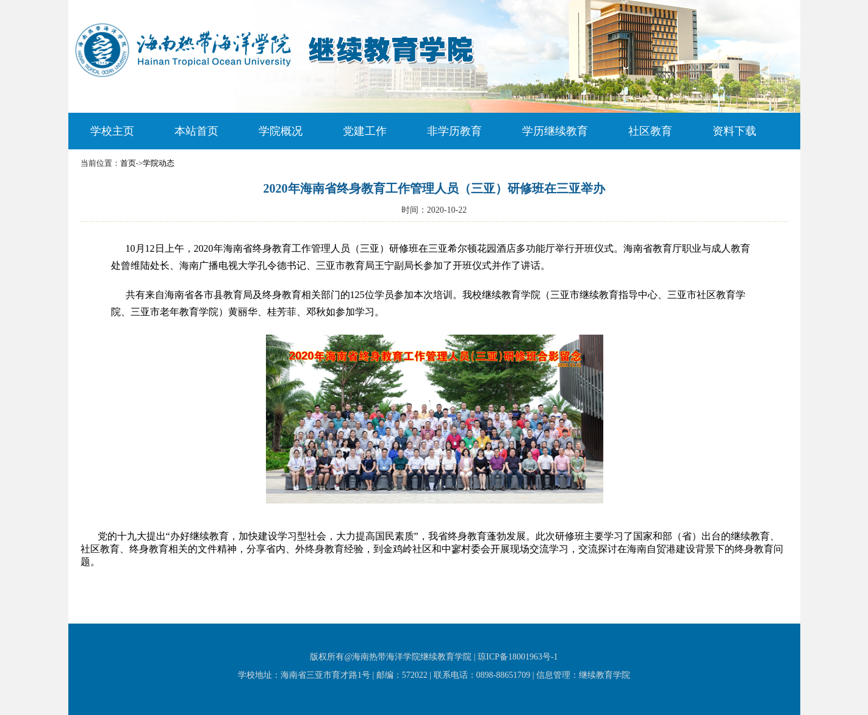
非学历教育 (454, 131)
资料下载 (734, 131)
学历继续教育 (555, 131)
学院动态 (158, 163)
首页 (128, 163)
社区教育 (650, 131)
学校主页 (112, 131)
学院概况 (281, 131)
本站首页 (196, 131)
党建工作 (365, 131)
